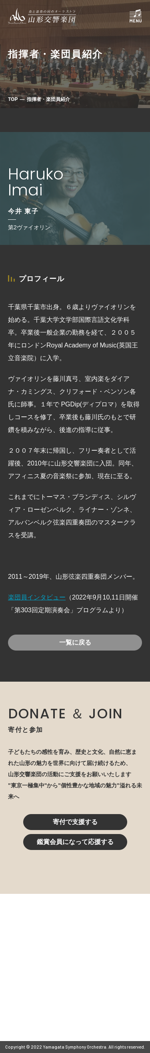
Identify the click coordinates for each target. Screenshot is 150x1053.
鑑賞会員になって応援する (75, 841)
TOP (13, 99)
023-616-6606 (41, 979)
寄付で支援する (75, 821)
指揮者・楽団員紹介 (48, 99)
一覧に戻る (75, 642)
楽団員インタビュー (37, 597)
